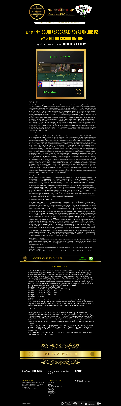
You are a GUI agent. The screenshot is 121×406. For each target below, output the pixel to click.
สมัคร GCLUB (51, 382)
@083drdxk (87, 381)
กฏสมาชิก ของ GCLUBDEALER (55, 386)
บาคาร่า (63, 203)
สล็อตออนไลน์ (51, 391)
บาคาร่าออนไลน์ (37, 312)
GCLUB (66, 44)
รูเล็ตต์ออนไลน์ (51, 389)
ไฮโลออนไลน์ (51, 393)
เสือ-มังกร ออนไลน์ (52, 392)
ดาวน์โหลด (50, 385)
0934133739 (26, 387)
